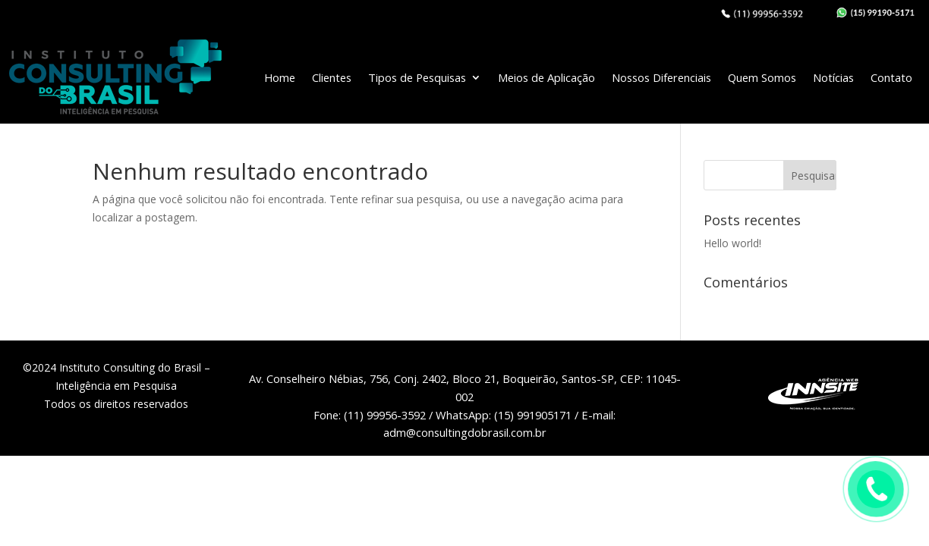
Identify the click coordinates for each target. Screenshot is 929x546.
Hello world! (732, 243)
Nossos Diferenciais (661, 77)
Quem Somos (762, 77)
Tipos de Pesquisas (417, 77)
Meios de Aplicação (546, 77)
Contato (891, 77)
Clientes (331, 77)
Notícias (833, 77)
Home (279, 77)
